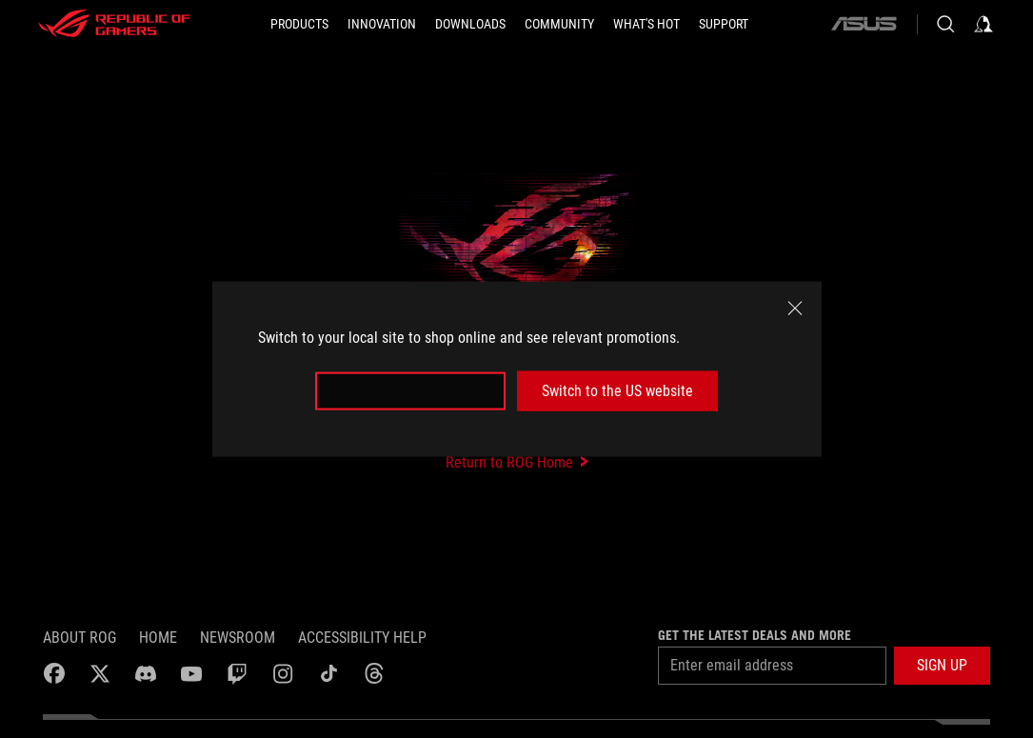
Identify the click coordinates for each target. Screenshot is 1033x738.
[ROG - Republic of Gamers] (114, 24)
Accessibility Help (362, 637)
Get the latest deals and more (754, 635)
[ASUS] (863, 23)
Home (158, 637)
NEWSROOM (237, 637)
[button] (942, 666)
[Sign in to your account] (983, 24)
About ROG (79, 637)
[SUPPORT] (723, 23)
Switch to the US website (617, 391)
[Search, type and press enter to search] (945, 23)
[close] (795, 307)
